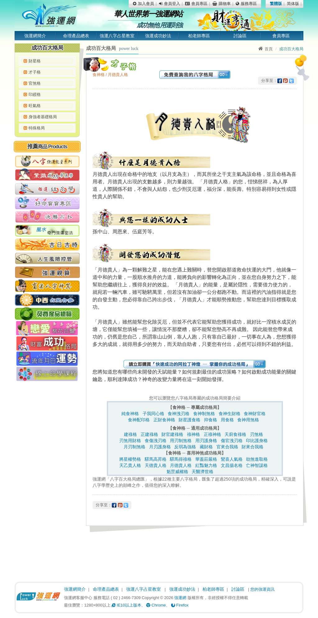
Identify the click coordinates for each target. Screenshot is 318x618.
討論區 (240, 35)
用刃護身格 (206, 440)
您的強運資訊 (262, 589)
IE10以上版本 (126, 605)
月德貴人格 (181, 465)
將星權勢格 (130, 459)
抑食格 (210, 419)
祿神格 (193, 434)
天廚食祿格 (235, 434)
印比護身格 (257, 440)
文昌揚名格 (232, 465)
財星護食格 (189, 419)
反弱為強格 (185, 446)
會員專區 (281, 35)
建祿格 (130, 434)
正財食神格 (164, 419)
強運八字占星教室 (117, 35)
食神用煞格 (248, 419)
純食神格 (130, 413)
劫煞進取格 (257, 459)
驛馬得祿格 (181, 459)
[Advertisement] (47, 479)
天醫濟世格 (202, 471)
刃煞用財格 (130, 440)
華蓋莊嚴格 (206, 459)
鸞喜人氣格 (232, 459)
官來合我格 (227, 446)
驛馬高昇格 (155, 459)
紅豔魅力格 (206, 465)
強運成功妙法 (158, 35)
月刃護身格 (160, 446)
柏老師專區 (199, 35)
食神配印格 (139, 419)
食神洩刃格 (178, 413)
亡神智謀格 (257, 465)
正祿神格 (212, 434)
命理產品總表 (76, 35)
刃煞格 (256, 434)
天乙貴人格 (130, 465)
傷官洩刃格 (232, 440)
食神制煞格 (204, 413)
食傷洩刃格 (155, 440)
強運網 (180, 597)
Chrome (156, 605)
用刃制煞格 (181, 440)
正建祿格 (149, 434)
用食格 (227, 419)
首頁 (265, 49)
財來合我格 (252, 446)
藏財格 (206, 446)
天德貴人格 (155, 465)
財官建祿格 (172, 434)
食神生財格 (229, 413)
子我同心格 (153, 413)
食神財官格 (255, 413)
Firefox (180, 605)
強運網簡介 (35, 35)
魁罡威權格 (177, 471)
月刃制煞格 (134, 446)
